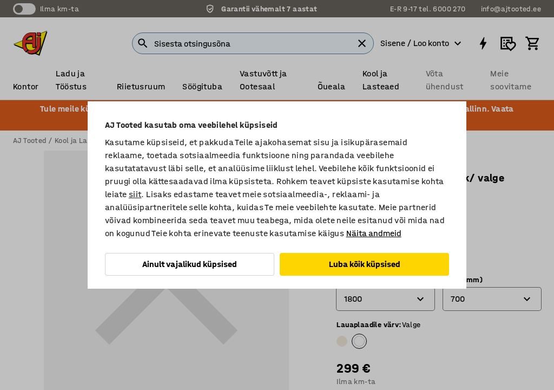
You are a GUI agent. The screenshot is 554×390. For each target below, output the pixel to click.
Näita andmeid (373, 233)
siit (135, 194)
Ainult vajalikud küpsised (189, 264)
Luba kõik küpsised (364, 264)
